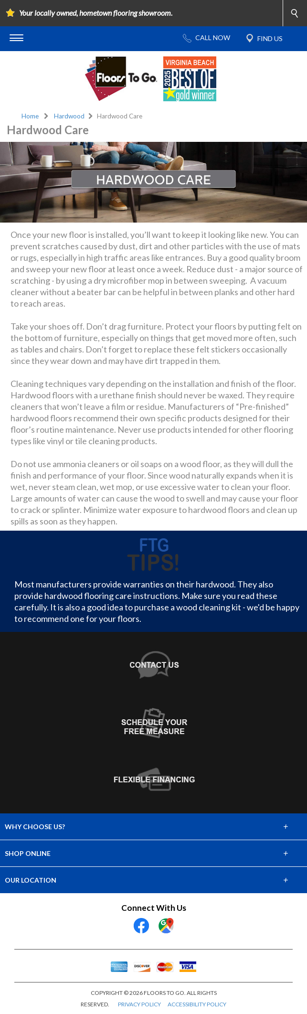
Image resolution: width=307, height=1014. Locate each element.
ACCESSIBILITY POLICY (197, 1004)
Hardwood (69, 116)
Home (30, 116)
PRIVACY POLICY (139, 1004)
